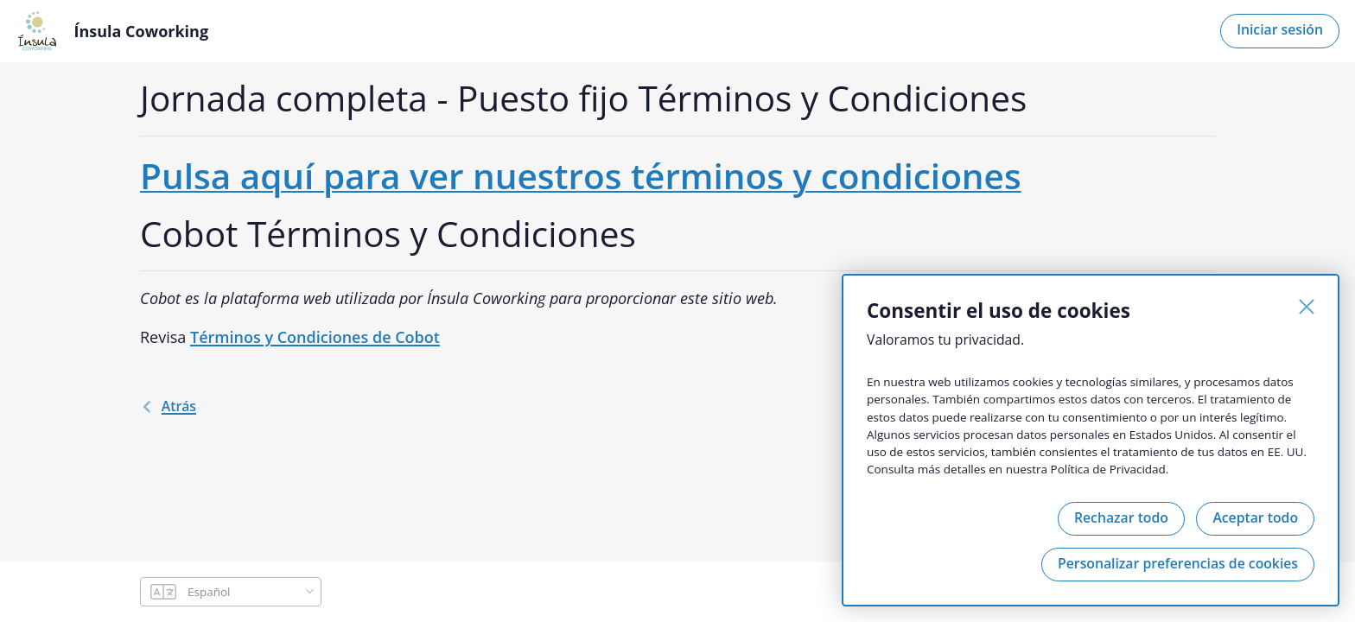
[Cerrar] (1306, 307)
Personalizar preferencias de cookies (1178, 563)
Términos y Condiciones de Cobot (315, 337)
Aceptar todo (1255, 517)
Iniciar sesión (1280, 29)
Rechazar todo (1121, 517)
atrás (168, 406)
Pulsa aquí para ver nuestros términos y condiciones (580, 176)
